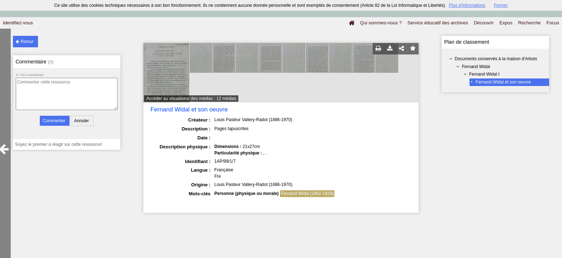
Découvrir (484, 22)
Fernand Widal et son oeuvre (503, 82)
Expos (506, 22)
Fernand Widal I (484, 74)
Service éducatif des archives (438, 22)
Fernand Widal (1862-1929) (307, 193)
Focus (553, 22)
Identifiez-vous (18, 22)
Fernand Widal (476, 66)
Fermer (501, 5)
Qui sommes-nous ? (381, 22)
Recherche (529, 22)
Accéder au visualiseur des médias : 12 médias (191, 98)
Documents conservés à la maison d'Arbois (496, 58)
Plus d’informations (467, 5)
